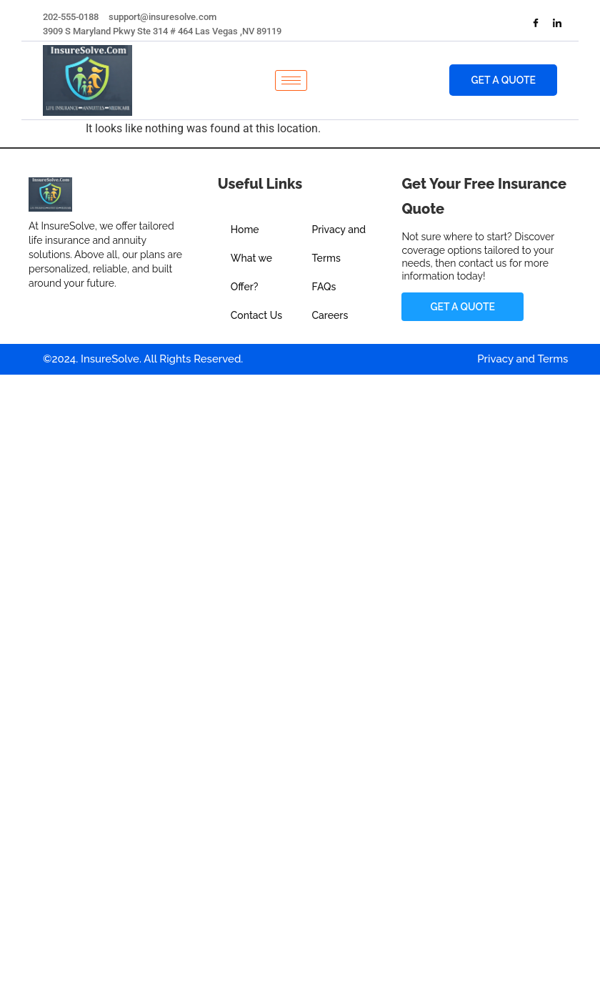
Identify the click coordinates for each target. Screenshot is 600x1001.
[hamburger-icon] (291, 80)
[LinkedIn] (557, 24)
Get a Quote (503, 80)
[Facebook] (535, 24)
